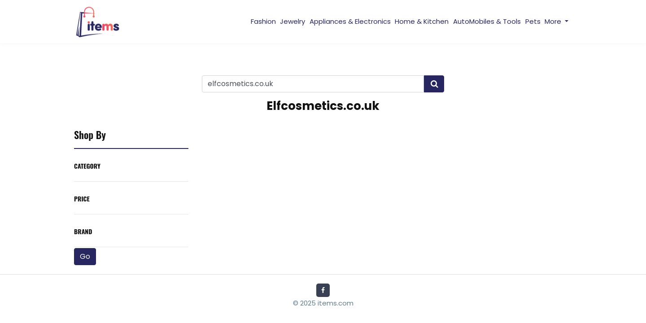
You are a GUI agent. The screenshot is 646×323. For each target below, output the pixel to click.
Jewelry (292, 21)
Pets (533, 21)
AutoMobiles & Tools (487, 21)
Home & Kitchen (422, 21)
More (554, 21)
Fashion (263, 21)
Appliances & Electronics (350, 21)
